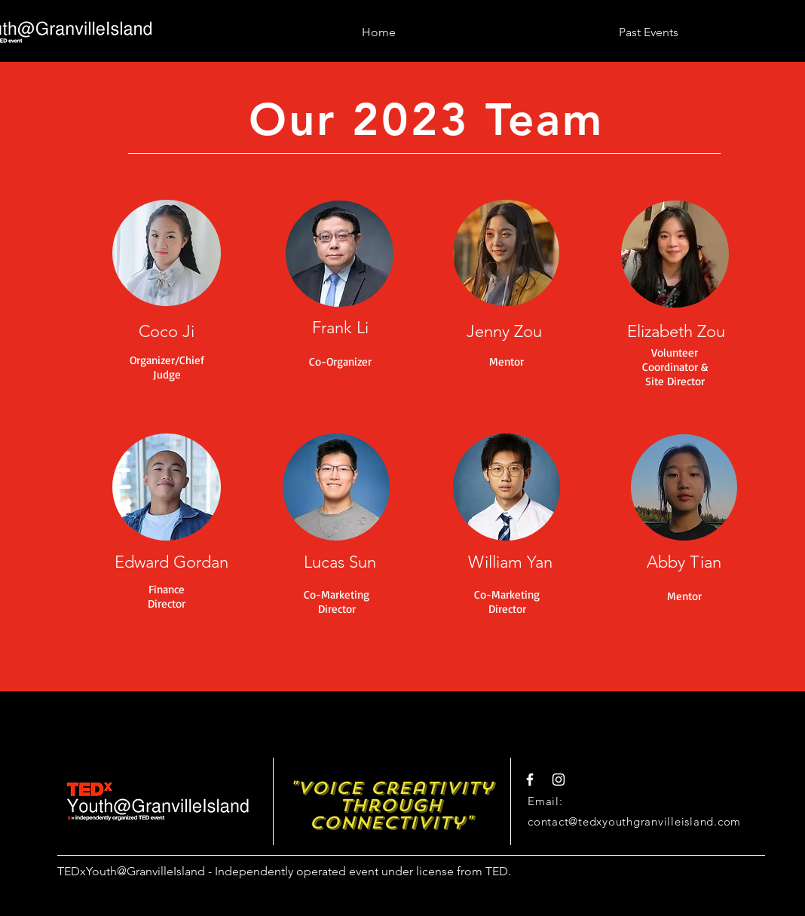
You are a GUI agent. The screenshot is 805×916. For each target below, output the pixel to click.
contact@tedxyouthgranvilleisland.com (634, 821)
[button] (648, 25)
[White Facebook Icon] (530, 779)
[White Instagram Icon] (558, 779)
